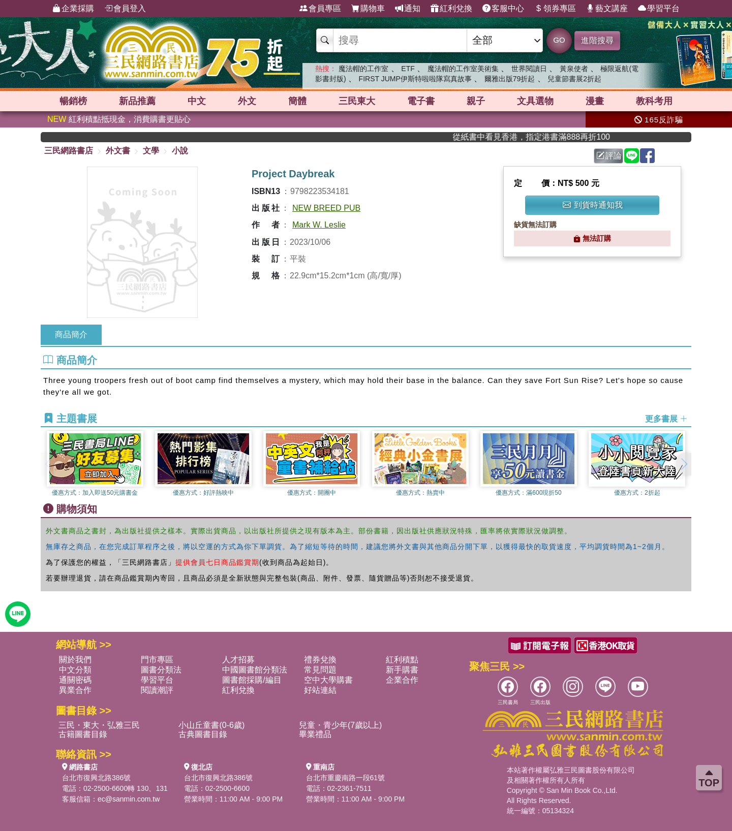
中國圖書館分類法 (254, 669)
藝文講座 (607, 8)
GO (559, 40)
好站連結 (320, 690)
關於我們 (75, 659)
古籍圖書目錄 (82, 734)
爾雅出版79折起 (509, 79)
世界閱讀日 (529, 69)
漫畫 (595, 101)
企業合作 (402, 680)
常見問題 (320, 669)
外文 (247, 101)
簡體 (297, 101)
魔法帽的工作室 (363, 69)
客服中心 (503, 8)
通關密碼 (75, 680)
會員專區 (320, 8)
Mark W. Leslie (319, 224)
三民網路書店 (68, 150)
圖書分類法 (161, 669)
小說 (180, 150)
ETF (407, 69)
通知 (407, 8)
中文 (197, 101)
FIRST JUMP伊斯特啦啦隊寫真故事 (415, 79)
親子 (476, 101)
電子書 (421, 101)
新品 (137, 101)
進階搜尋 (597, 40)
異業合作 (75, 690)
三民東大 (357, 101)
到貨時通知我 (593, 205)
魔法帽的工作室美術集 (463, 69)
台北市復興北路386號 (96, 778)
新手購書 (402, 669)
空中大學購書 (328, 680)
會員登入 (125, 8)
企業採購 (73, 8)
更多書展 (666, 418)
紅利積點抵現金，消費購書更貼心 (119, 119)
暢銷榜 (73, 101)
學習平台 (659, 8)
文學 (151, 150)
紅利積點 (402, 659)
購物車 (368, 8)
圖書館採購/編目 (251, 680)
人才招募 (238, 659)
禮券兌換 (320, 659)
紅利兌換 (451, 8)
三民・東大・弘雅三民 (99, 725)
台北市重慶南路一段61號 (345, 778)
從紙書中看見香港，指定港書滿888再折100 (545, 137)
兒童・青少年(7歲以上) (340, 725)
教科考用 (654, 101)
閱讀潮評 (157, 690)
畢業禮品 (315, 734)
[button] (683, 464)
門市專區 (157, 659)
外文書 (118, 150)
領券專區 (555, 8)
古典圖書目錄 (202, 734)
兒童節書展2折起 (574, 79)
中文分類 (75, 669)
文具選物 (535, 101)
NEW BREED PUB (326, 208)
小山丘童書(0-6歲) (211, 725)
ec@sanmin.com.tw (129, 799)
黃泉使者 (574, 69)
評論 (609, 155)
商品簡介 (71, 334)
